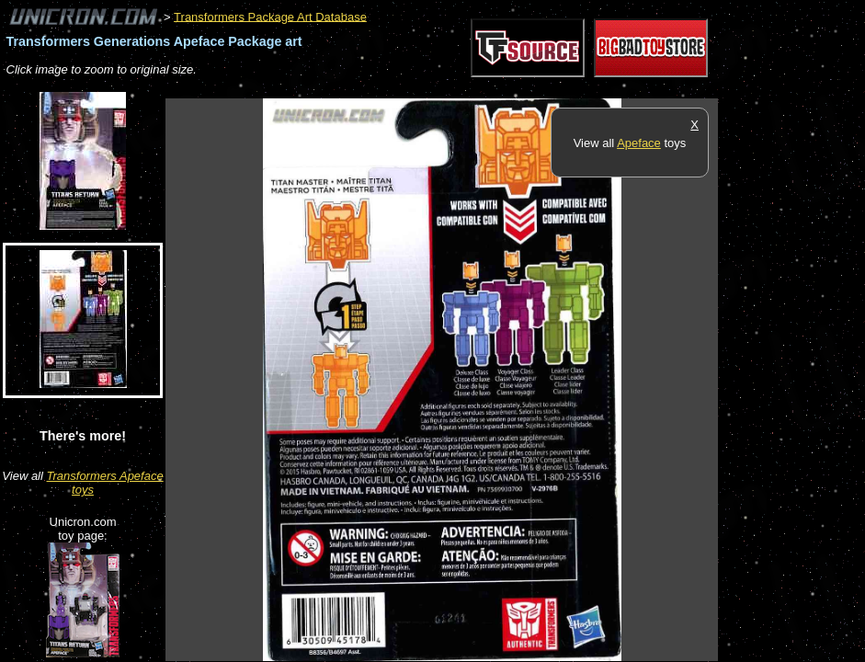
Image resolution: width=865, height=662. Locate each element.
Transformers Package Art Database (270, 16)
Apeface (639, 143)
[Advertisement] (500, 89)
